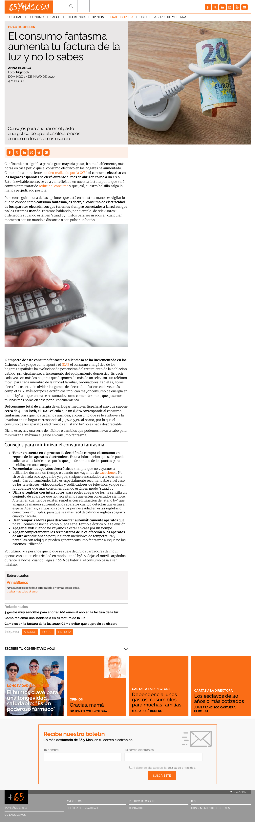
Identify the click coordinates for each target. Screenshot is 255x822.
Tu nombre (51, 750)
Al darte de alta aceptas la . (162, 767)
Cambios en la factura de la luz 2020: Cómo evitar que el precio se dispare (61, 624)
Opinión (98, 17)
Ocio (143, 17)
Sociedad (15, 17)
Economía (36, 17)
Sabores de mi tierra (169, 17)
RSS (193, 801)
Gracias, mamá (87, 705)
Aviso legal (75, 801)
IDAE (65, 365)
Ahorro (30, 632)
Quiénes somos (15, 814)
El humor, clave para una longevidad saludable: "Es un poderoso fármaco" (33, 700)
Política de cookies (142, 801)
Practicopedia (121, 17)
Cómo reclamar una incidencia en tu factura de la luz (45, 618)
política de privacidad (181, 767)
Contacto (136, 808)
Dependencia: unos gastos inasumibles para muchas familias (157, 699)
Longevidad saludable (28, 686)
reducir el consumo (54, 186)
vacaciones (107, 473)
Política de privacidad (82, 808)
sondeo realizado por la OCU (65, 173)
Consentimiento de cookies (210, 808)
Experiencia (76, 17)
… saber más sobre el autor (22, 591)
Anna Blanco (19, 68)
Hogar (47, 632)
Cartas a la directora (152, 689)
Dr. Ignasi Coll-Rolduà (88, 711)
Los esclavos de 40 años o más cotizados (220, 698)
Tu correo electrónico (139, 750)
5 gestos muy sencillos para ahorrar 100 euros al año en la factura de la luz (61, 612)
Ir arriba (238, 792)
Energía (64, 632)
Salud (55, 17)
